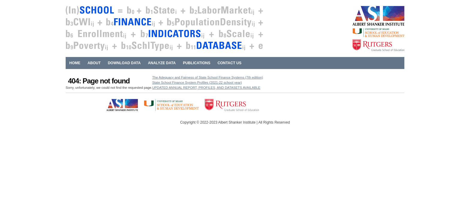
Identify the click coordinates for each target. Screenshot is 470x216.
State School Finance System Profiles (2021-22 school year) (197, 82)
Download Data (124, 63)
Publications (196, 63)
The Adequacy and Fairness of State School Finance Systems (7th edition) (207, 77)
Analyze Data (162, 63)
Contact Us (230, 63)
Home (74, 63)
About (94, 63)
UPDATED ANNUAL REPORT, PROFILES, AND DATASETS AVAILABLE (206, 87)
